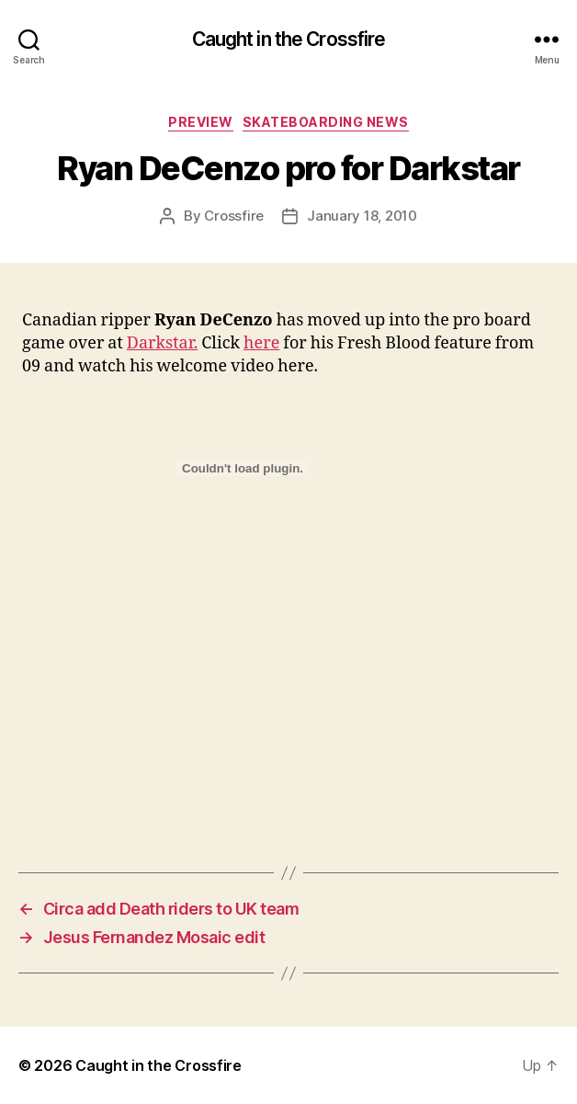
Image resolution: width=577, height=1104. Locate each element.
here (261, 343)
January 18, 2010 (362, 215)
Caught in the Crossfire (289, 39)
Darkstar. (162, 343)
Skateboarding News (326, 122)
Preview (200, 122)
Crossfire (234, 215)
